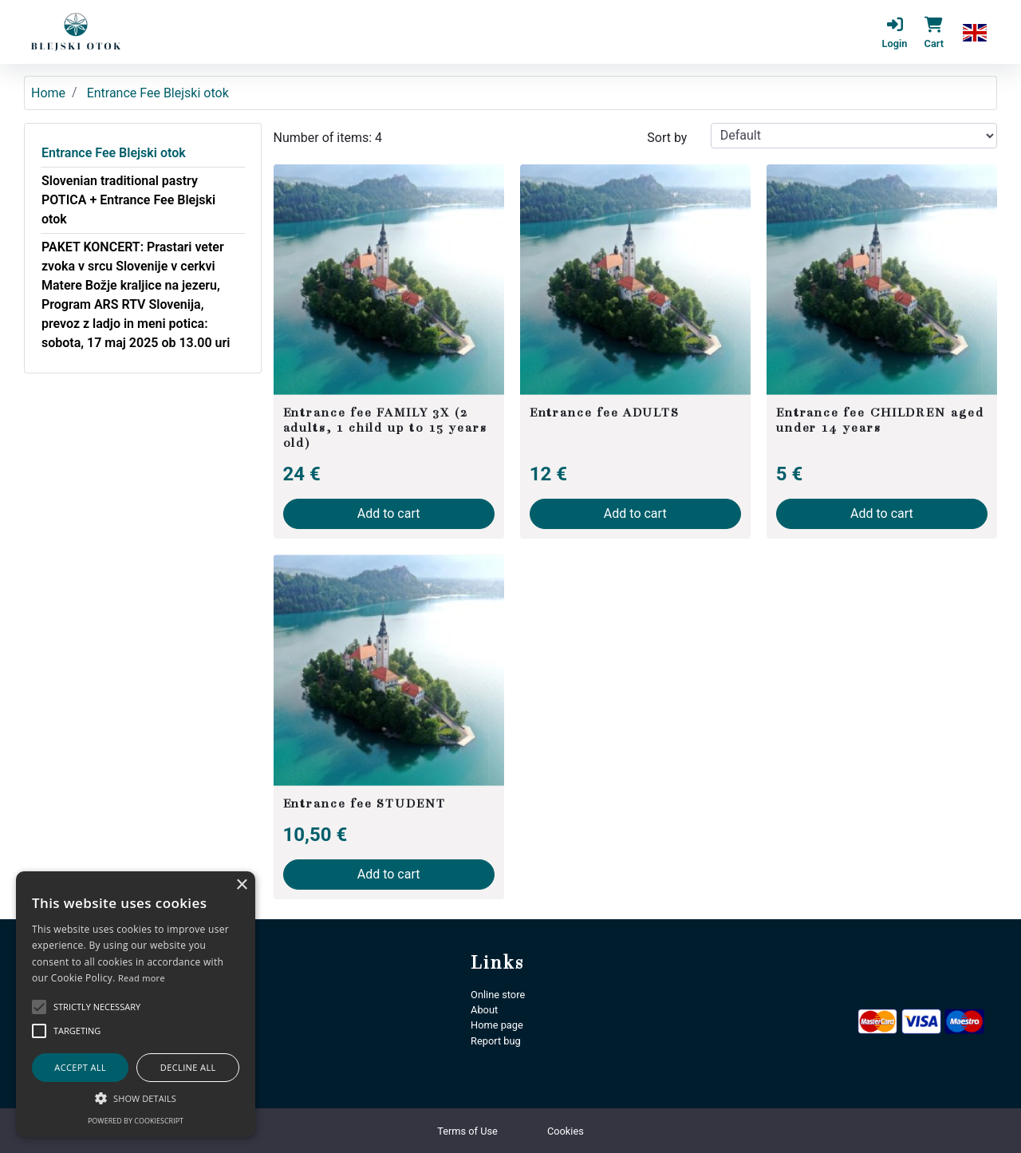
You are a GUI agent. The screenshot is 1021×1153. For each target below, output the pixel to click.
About (484, 1010)
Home (48, 93)
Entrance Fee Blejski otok (113, 152)
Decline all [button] (188, 1067)
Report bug (496, 1041)
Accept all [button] (80, 1067)
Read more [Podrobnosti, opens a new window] (141, 978)
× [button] (241, 885)
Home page (497, 1025)
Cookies (565, 1131)
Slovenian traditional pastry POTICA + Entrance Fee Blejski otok (128, 200)
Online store (498, 995)
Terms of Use (467, 1131)
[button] (975, 32)
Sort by (667, 137)
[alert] (135, 1004)
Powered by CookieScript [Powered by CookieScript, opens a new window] (135, 1120)
